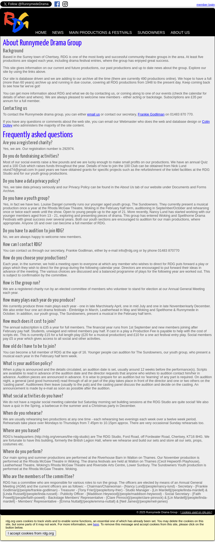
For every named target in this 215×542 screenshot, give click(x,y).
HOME (41, 32)
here (96, 524)
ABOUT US (180, 32)
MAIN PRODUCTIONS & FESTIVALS (100, 32)
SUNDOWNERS (151, 32)
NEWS (58, 32)
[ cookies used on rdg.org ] (196, 512)
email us (93, 114)
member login (206, 4)
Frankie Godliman (151, 114)
